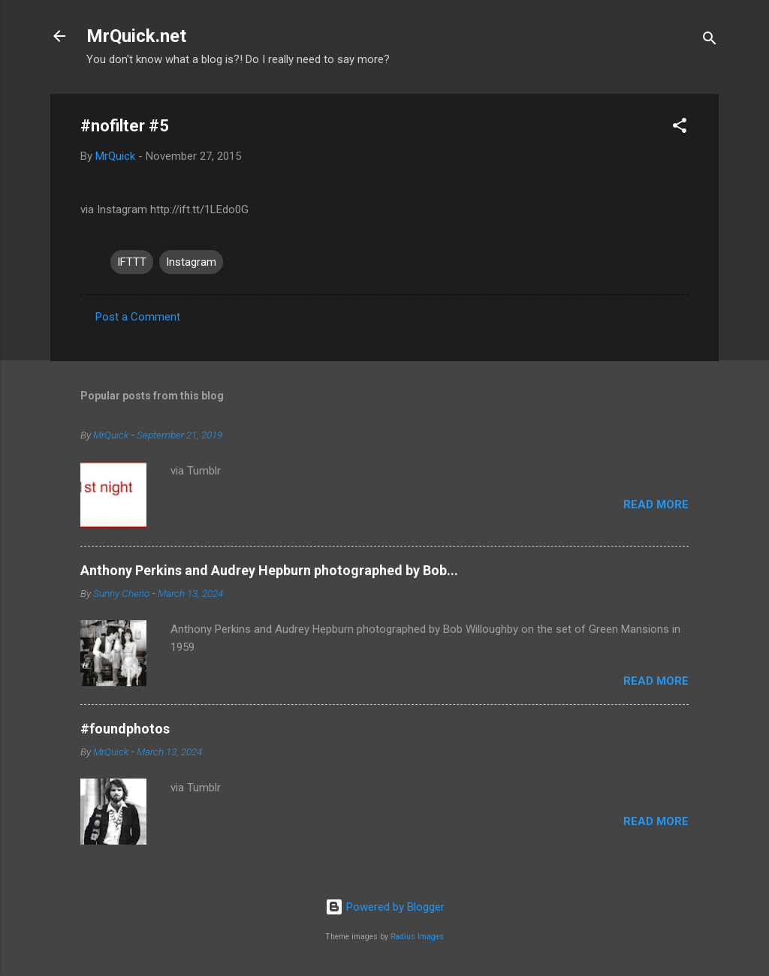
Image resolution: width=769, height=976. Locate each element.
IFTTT (131, 262)
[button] (680, 128)
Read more (656, 504)
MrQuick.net (136, 36)
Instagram (191, 262)
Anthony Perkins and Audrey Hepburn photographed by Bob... (269, 570)
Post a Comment (137, 317)
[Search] (710, 41)
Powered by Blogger (385, 907)
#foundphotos (125, 729)
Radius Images (417, 936)
